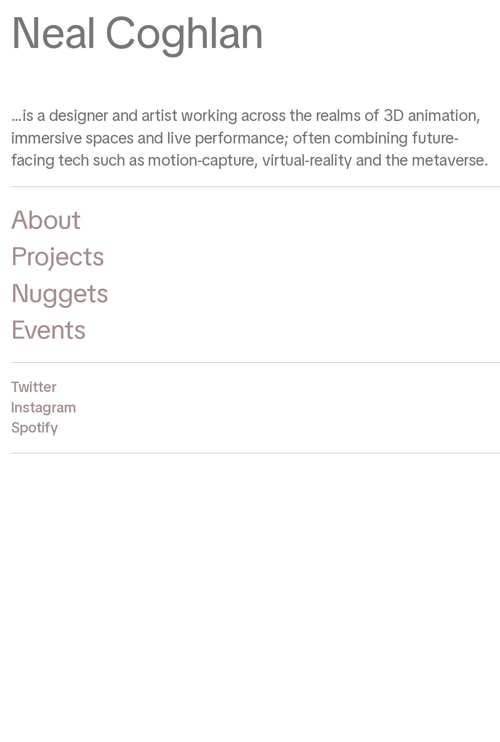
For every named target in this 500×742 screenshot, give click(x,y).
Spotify (34, 427)
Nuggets (59, 293)
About (46, 220)
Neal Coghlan (137, 33)
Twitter (34, 387)
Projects (58, 256)
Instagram (44, 407)
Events (48, 329)
